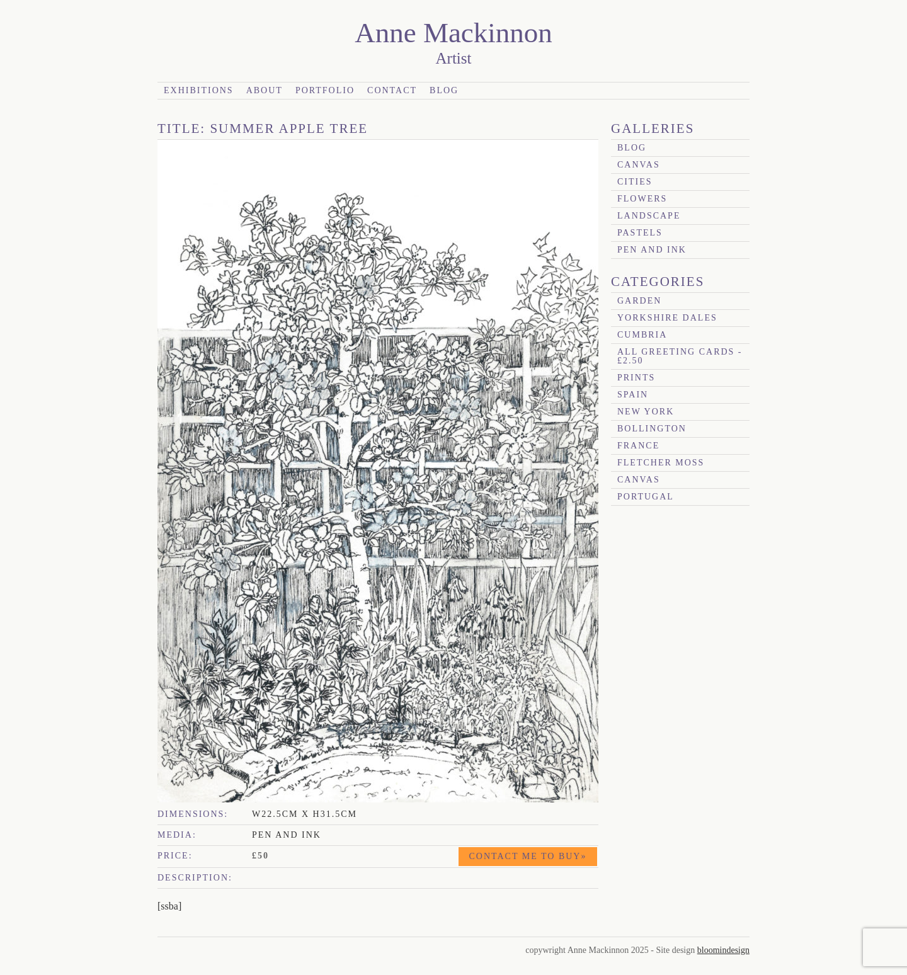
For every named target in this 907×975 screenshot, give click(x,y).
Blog (444, 90)
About (264, 90)
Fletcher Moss (660, 462)
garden (639, 300)
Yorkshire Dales (667, 317)
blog (631, 147)
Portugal (645, 496)
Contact (392, 90)
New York (645, 411)
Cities (635, 181)
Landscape (648, 215)
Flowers (642, 198)
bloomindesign (723, 950)
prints (636, 377)
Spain (632, 394)
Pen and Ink (652, 249)
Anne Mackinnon (453, 32)
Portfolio (325, 90)
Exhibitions (199, 90)
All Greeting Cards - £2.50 (680, 356)
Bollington (652, 428)
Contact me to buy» (528, 856)
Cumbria (642, 334)
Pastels (640, 232)
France (638, 445)
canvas (638, 164)
